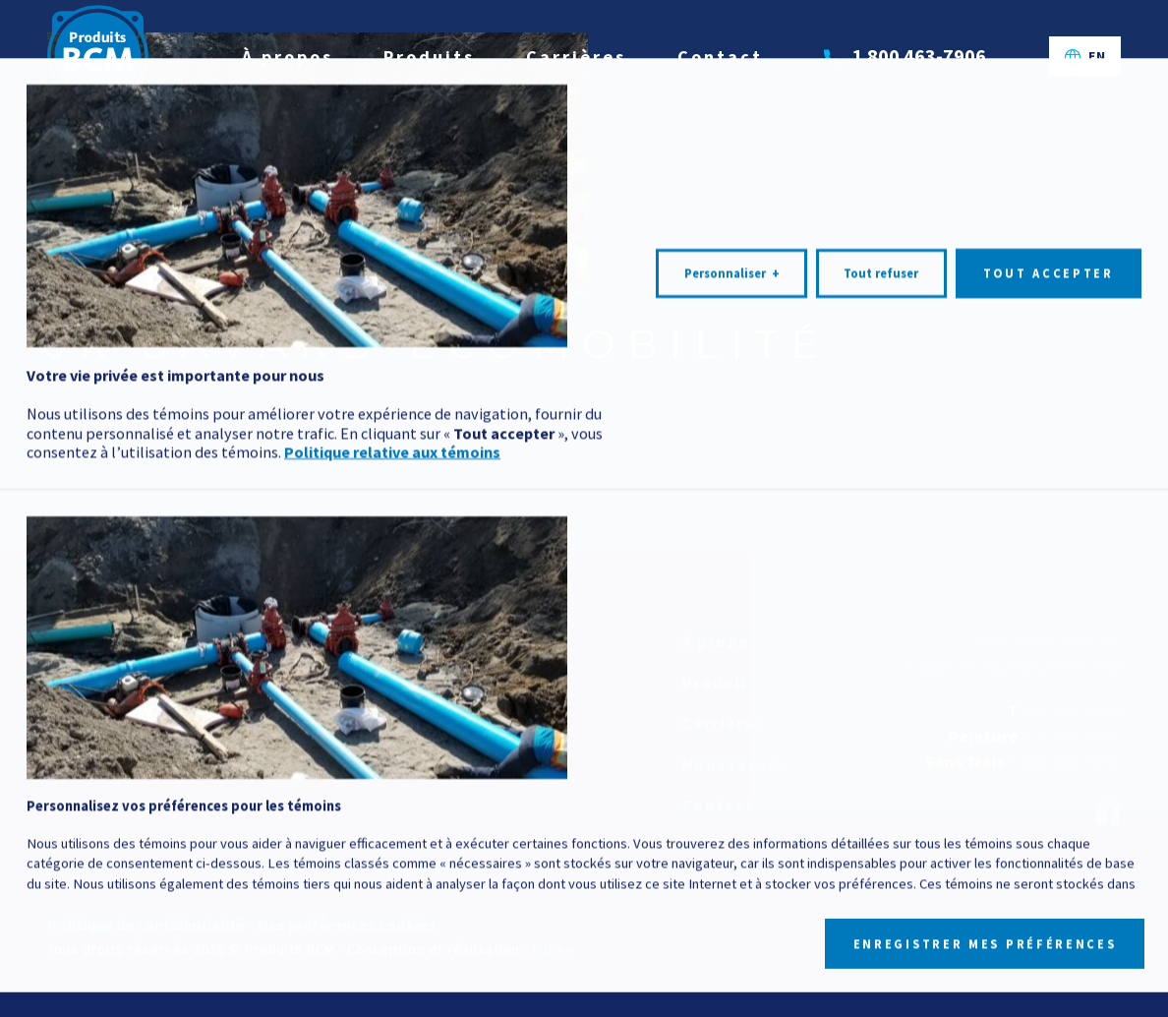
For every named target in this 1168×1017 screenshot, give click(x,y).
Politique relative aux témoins (392, 963)
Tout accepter (1048, 784)
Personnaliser (732, 785)
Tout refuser (881, 784)
